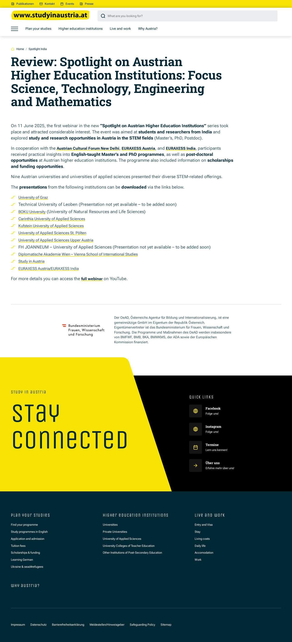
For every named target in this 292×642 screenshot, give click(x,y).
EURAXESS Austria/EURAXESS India (52, 268)
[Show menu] (14, 28)
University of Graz (35, 197)
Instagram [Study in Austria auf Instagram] (215, 426)
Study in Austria (33, 261)
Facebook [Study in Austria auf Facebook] (214, 408)
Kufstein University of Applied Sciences (56, 225)
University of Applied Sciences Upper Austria (61, 240)
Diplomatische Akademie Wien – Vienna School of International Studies (87, 254)
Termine (212, 444)
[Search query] (187, 15)
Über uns (213, 462)
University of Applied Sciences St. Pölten (57, 232)
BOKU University (34, 211)
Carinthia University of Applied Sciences (57, 218)
